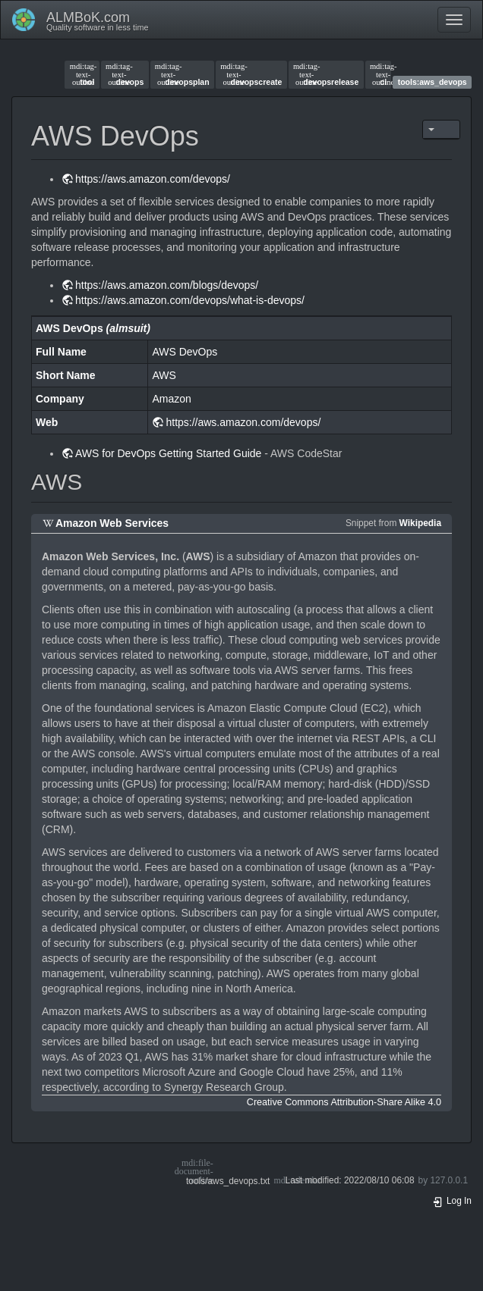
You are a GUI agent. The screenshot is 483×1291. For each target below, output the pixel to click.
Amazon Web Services (112, 523)
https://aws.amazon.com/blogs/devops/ (166, 285)
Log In (452, 1200)
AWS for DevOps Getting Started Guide (168, 453)
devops (125, 74)
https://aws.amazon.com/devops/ (152, 179)
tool (82, 74)
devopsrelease (325, 74)
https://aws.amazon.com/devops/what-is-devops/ (190, 300)
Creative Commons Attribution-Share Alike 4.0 (344, 1102)
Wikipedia (420, 523)
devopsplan (182, 74)
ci (378, 74)
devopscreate (251, 74)
